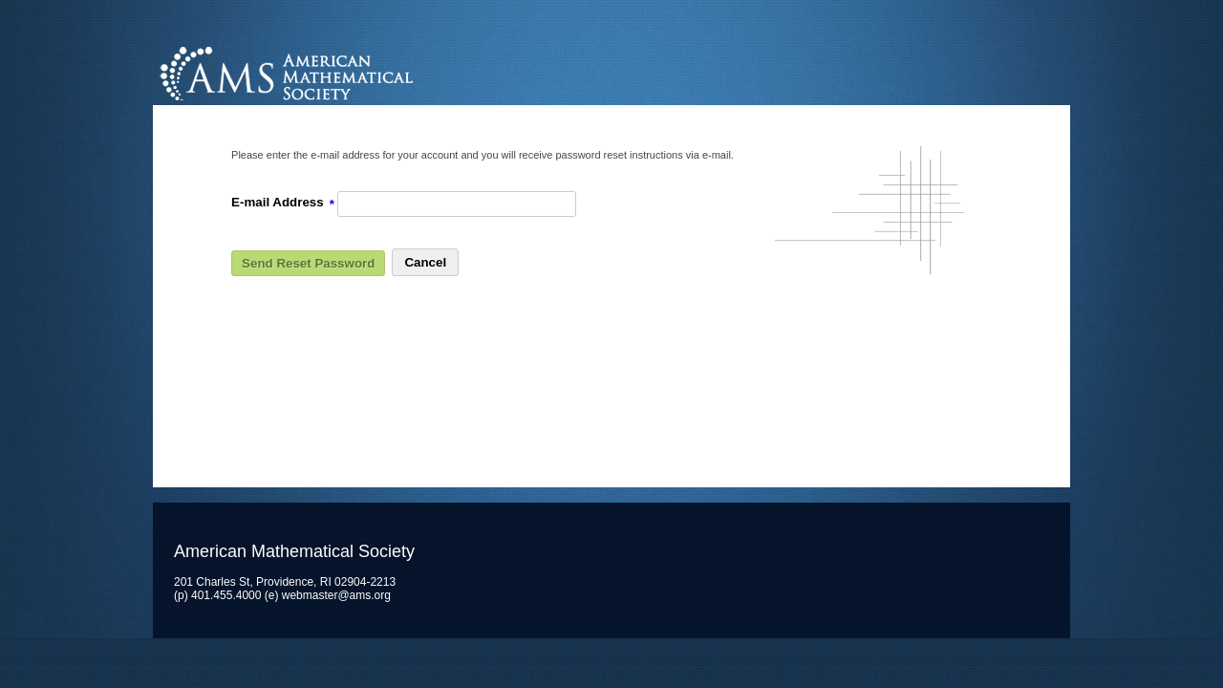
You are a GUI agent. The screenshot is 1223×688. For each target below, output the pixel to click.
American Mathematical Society (358, 71)
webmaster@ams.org (336, 595)
